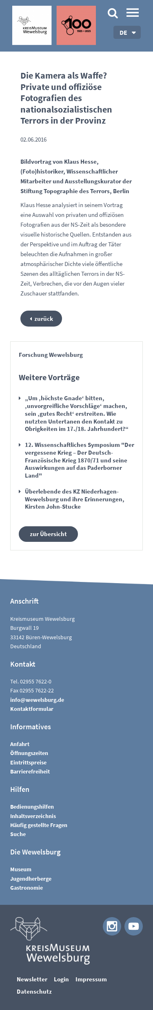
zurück (43, 318)
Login (61, 979)
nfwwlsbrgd (37, 699)
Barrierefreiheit (30, 771)
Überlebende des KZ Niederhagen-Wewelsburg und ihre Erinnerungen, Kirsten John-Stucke (74, 499)
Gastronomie (26, 887)
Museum (20, 869)
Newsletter (32, 979)
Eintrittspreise (28, 762)
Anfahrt (19, 744)
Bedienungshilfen (32, 806)
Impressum (91, 979)
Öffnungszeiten (29, 753)
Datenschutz (34, 991)
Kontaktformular (31, 708)
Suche (18, 834)
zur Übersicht (48, 534)
